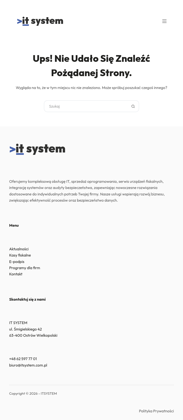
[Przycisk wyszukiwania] (133, 106)
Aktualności (19, 249)
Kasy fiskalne (20, 255)
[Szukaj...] (85, 106)
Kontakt (15, 274)
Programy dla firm (24, 267)
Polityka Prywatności (156, 411)
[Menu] (164, 21)
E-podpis (16, 261)
